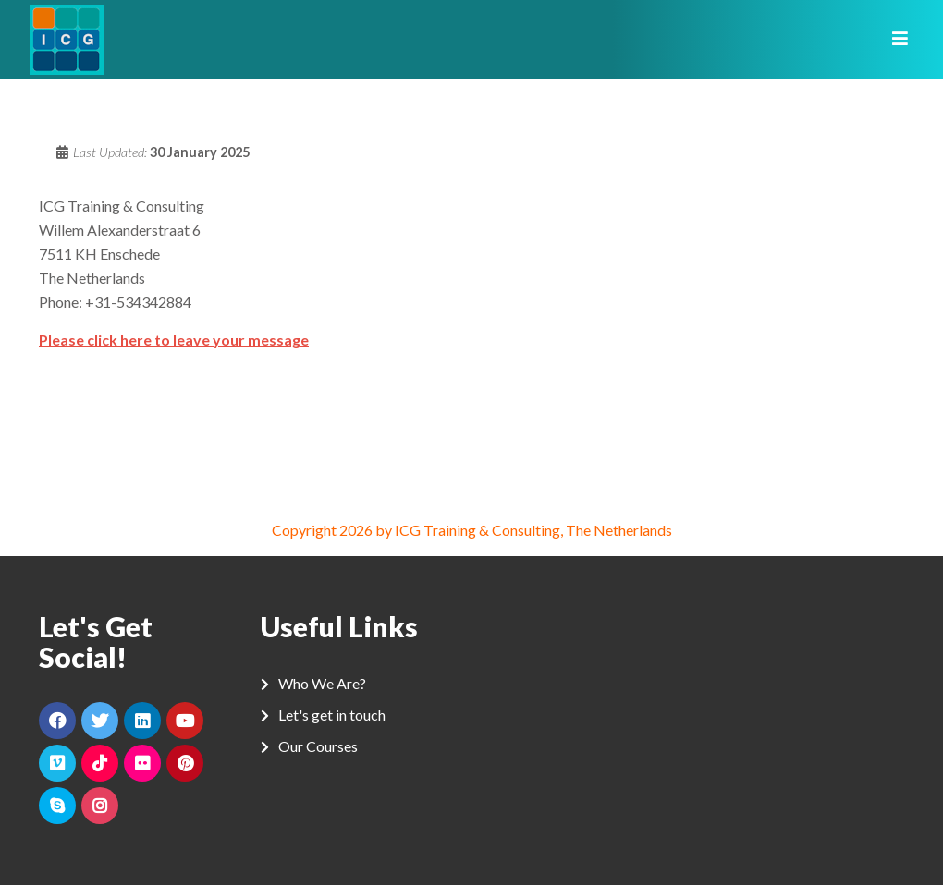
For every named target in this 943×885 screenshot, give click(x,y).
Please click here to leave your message (174, 339)
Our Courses (318, 746)
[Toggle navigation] (894, 40)
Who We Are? (322, 683)
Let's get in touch (332, 714)
